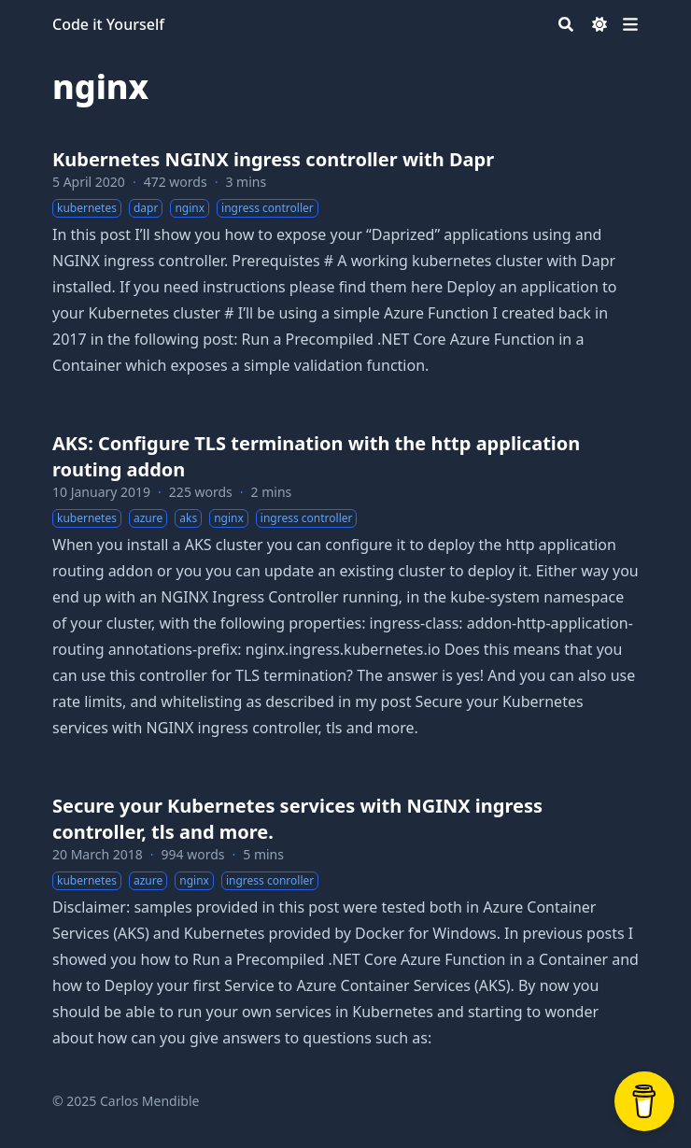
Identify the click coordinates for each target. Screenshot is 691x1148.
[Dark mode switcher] (599, 24)
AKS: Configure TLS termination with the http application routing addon (316, 456)
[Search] (565, 24)
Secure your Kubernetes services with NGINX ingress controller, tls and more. (297, 818)
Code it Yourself (108, 24)
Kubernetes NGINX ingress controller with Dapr (273, 159)
